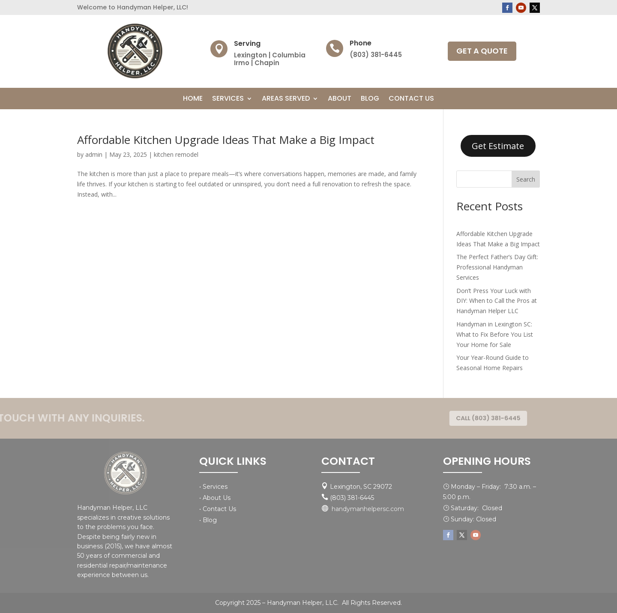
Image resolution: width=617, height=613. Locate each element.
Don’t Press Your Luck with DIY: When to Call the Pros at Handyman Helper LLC (496, 301)
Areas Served (286, 99)
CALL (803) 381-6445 (486, 418)
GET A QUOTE (482, 50)
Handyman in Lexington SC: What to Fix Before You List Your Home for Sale (494, 334)
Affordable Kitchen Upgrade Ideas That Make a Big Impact (225, 139)
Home (193, 99)
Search (525, 179)
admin (93, 154)
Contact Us (411, 99)
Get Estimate (498, 146)
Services (228, 99)
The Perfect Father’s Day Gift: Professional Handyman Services (497, 267)
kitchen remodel (176, 154)
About (339, 99)
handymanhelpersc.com (368, 509)
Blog (370, 99)
